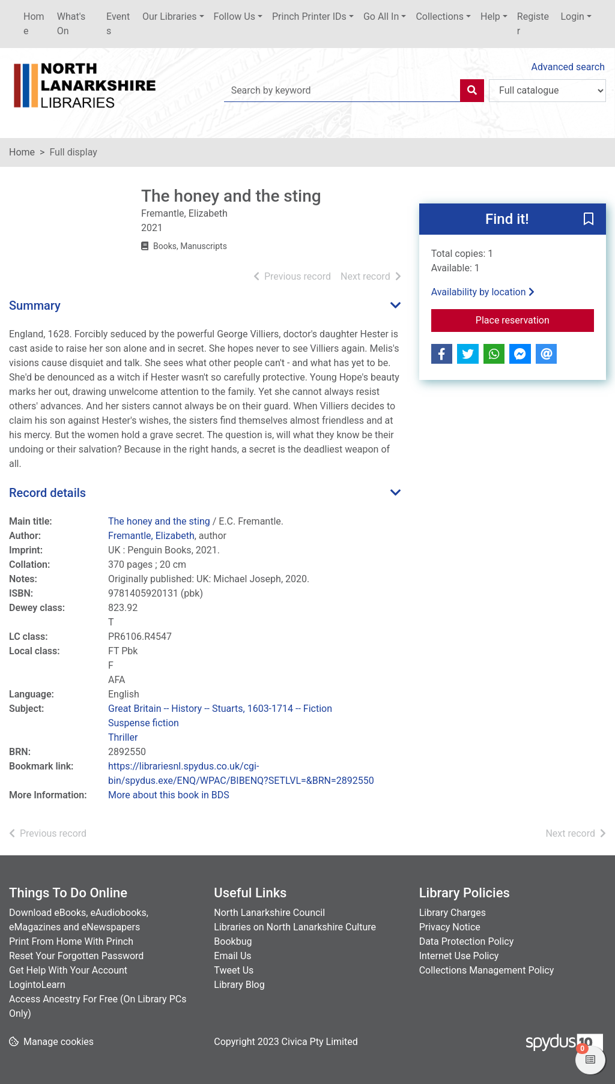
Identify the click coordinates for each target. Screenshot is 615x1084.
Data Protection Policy (466, 941)
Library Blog (239, 984)
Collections (440, 16)
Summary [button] (35, 305)
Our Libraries (169, 16)
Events (118, 24)
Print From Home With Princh (71, 941)
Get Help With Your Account (68, 970)
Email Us (232, 956)
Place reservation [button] (535, 319)
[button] (588, 219)
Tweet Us (233, 970)
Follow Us (234, 16)
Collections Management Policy (486, 970)
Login (572, 16)
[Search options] (547, 90)
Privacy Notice (449, 927)
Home (33, 24)
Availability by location (483, 292)
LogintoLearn (37, 984)
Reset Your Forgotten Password (76, 956)
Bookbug (233, 941)
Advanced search (568, 67)
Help (490, 16)
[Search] (472, 90)
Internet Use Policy (459, 956)
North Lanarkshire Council (269, 912)
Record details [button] (47, 493)
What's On (71, 24)
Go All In (381, 16)
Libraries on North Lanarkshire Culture (295, 927)
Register (533, 24)
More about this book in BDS (168, 795)
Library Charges (452, 912)
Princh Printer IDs (309, 16)
